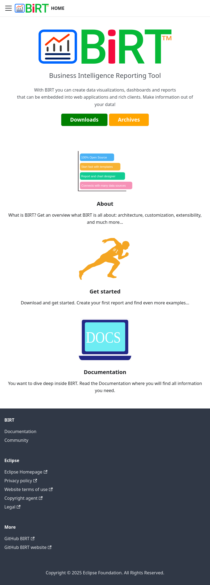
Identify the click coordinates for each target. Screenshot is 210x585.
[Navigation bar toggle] (8, 8)
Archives (129, 119)
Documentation (20, 431)
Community (16, 440)
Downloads (84, 119)
